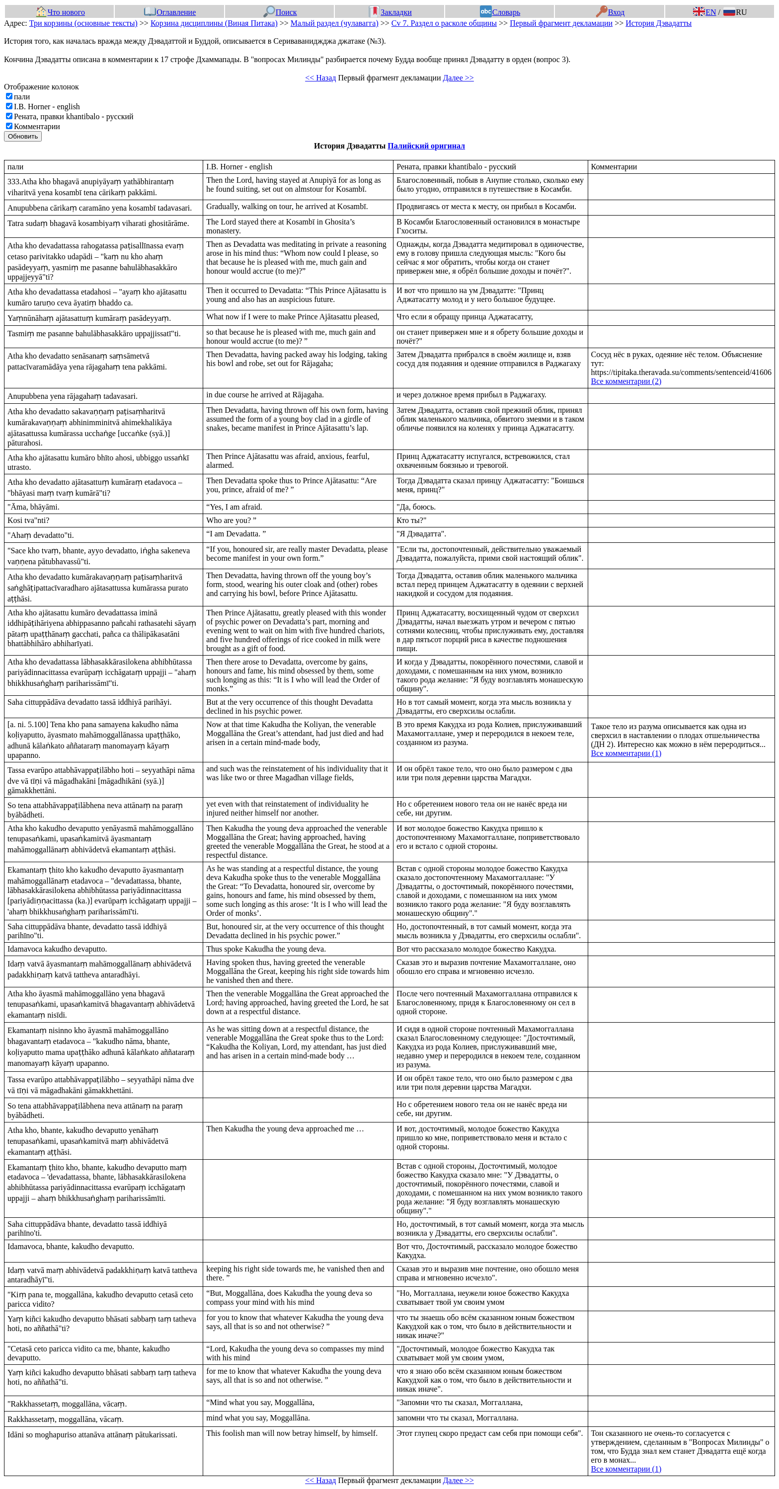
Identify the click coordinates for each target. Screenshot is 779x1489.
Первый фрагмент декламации (561, 23)
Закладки (390, 12)
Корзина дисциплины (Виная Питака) (214, 23)
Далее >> (458, 78)
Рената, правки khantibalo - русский (74, 116)
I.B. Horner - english (47, 106)
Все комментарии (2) (626, 381)
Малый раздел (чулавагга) (335, 23)
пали (22, 96)
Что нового (60, 12)
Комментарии (37, 126)
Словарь (500, 12)
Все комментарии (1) (626, 753)
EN (704, 12)
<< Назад (320, 78)
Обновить (23, 136)
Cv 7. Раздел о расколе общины (444, 23)
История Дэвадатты (658, 23)
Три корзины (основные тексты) (83, 23)
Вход (610, 12)
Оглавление (170, 12)
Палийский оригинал (426, 146)
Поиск (280, 12)
